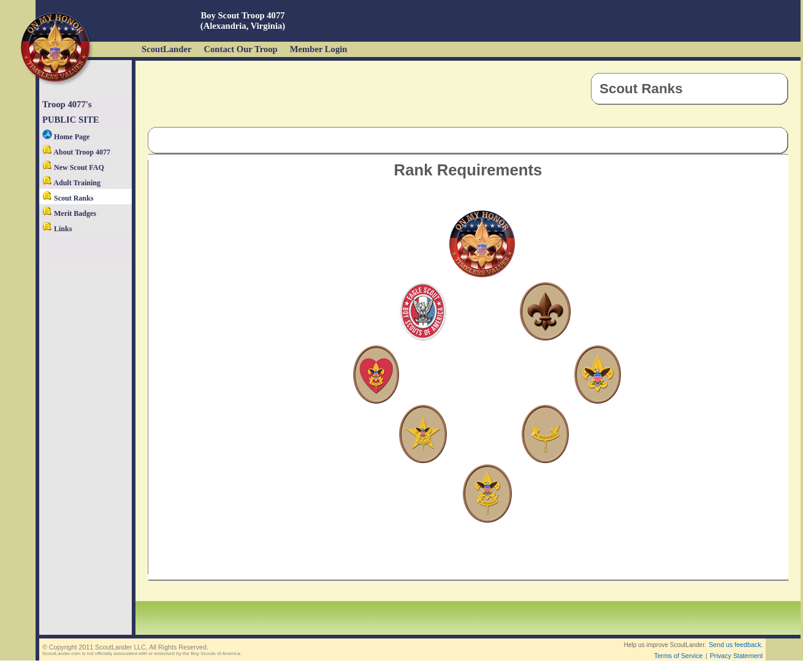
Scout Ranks (67, 198)
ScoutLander (166, 49)
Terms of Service (678, 655)
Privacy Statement (736, 655)
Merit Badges (69, 213)
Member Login (319, 49)
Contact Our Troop (240, 49)
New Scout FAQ (73, 167)
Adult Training (71, 182)
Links (57, 228)
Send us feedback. (736, 644)
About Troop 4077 (76, 152)
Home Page (65, 136)
